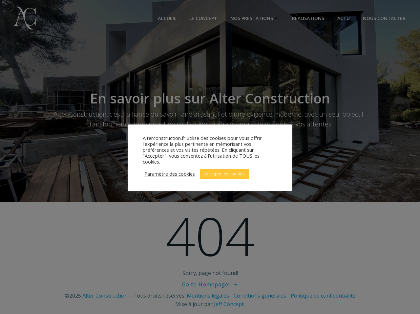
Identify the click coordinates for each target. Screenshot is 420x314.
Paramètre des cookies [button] (169, 173)
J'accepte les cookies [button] (224, 174)
